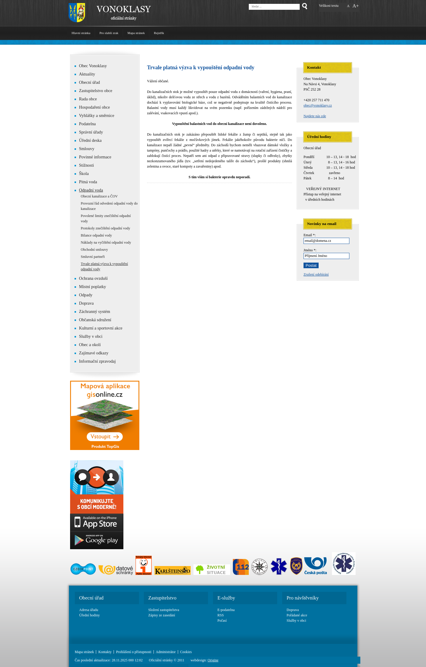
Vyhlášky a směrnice (96, 115)
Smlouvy (86, 148)
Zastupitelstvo (162, 598)
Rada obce (86, 99)
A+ (355, 6)
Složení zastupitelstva (163, 610)
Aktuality (87, 74)
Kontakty (105, 652)
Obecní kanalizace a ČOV (99, 196)
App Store (96, 522)
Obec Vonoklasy (91, 65)
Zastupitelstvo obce (93, 90)
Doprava (86, 303)
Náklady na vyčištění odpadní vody (106, 242)
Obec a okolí (88, 344)
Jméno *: (310, 250)
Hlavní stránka (81, 33)
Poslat (311, 265)
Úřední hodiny (89, 615)
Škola (82, 173)
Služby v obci (90, 336)
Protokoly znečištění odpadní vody (105, 228)
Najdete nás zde (315, 116)
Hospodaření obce (92, 107)
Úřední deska (90, 140)
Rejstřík (159, 33)
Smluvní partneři (93, 257)
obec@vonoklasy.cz (318, 105)
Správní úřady (91, 132)
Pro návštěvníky (303, 598)
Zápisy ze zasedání (161, 615)
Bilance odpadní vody (96, 235)
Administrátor (166, 652)
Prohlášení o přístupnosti (133, 652)
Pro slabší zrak (108, 33)
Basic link (96, 487)
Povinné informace (93, 157)
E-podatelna (226, 610)
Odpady (84, 294)
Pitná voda (86, 181)
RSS (220, 615)
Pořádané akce (297, 615)
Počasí (222, 620)
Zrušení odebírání (316, 274)
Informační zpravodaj (95, 361)
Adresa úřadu (88, 610)
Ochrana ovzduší (93, 278)
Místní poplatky (90, 286)
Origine (213, 660)
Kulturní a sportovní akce (100, 328)
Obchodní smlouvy (94, 249)
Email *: (310, 235)
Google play (96, 540)
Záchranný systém (92, 311)
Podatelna (87, 123)
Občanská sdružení (93, 319)
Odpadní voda (91, 190)
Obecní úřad (87, 82)
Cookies (186, 652)
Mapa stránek (136, 33)
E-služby (226, 598)
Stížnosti (84, 165)
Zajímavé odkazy (92, 353)
